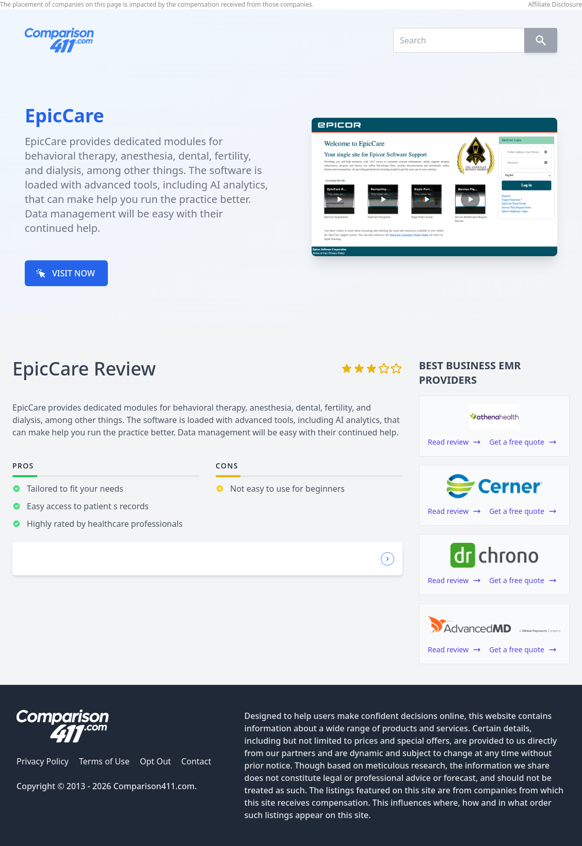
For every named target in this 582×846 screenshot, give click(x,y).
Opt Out (155, 761)
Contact (196, 761)
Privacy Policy (43, 761)
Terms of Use (104, 761)
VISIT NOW (65, 273)
